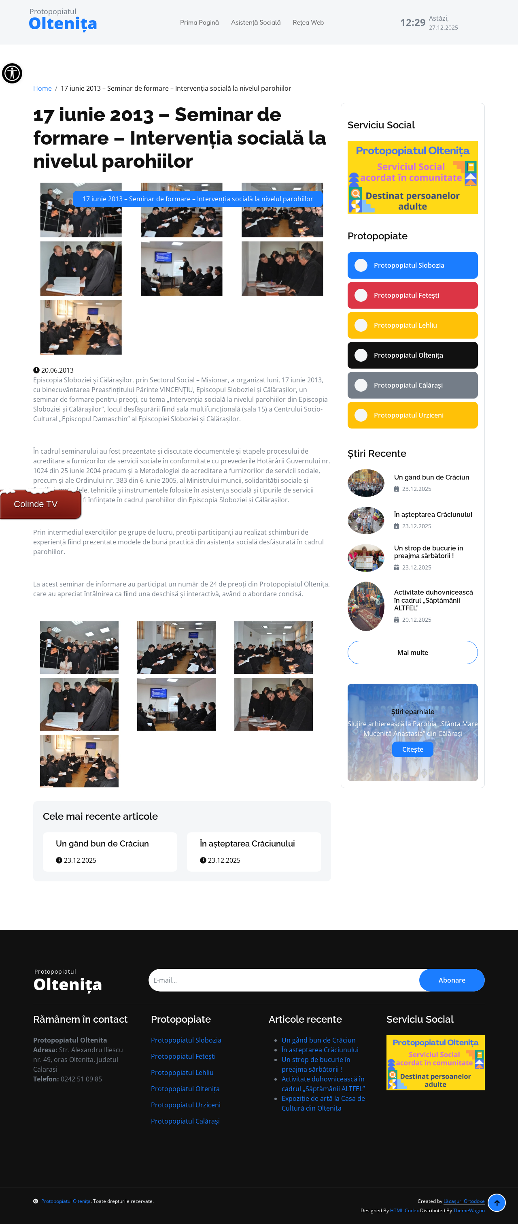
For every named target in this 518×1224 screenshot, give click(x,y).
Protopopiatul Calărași (185, 1121)
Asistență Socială (256, 22)
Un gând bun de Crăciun (102, 844)
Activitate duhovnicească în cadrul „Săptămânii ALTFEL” (433, 600)
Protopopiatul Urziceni (186, 1104)
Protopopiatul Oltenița (185, 1088)
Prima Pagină (199, 22)
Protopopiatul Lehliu (182, 1072)
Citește (412, 749)
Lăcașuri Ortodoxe (464, 1201)
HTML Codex (404, 1210)
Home (42, 88)
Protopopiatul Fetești (183, 1056)
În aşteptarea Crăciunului (247, 844)
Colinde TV (35, 504)
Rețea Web (308, 22)
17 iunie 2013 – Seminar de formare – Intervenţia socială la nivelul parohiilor (179, 137)
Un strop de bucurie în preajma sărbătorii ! (428, 552)
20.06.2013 (53, 370)
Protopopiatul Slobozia (186, 1040)
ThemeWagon (469, 1210)
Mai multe (412, 652)
